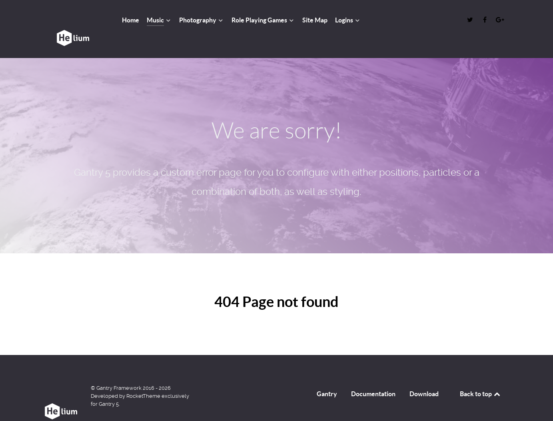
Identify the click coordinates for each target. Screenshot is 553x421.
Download (424, 375)
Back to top (480, 375)
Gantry (327, 375)
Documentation (373, 375)
